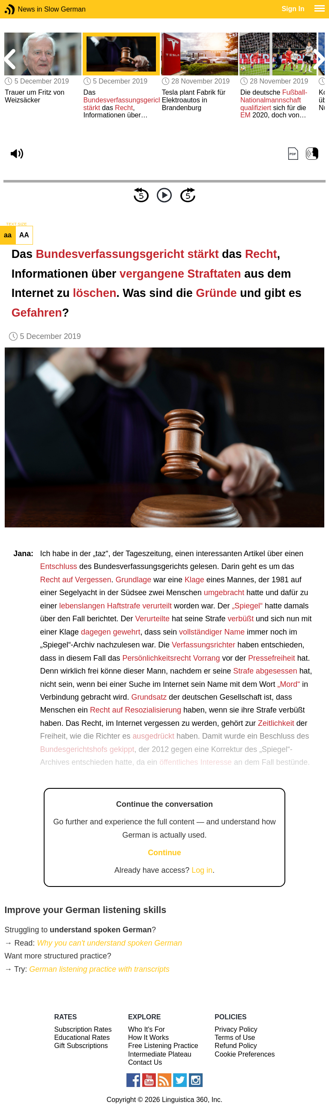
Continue (164, 852)
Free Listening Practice (163, 1045)
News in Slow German (22, 9)
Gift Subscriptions (81, 1045)
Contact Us (145, 1062)
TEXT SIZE (16, 224)
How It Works (148, 1037)
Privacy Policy (236, 1029)
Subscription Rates (82, 1029)
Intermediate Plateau (159, 1054)
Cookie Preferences (245, 1054)
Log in (201, 870)
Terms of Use (235, 1037)
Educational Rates (82, 1037)
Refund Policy (236, 1045)
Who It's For (146, 1029)
